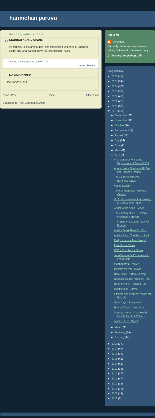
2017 (115, 348)
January (120, 337)
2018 (115, 343)
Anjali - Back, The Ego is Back (132, 235)
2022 (115, 96)
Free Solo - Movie (124, 245)
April (118, 155)
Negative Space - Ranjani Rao (132, 278)
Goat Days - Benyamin (127, 302)
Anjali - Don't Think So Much (130, 230)
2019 (115, 111)
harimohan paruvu (33, 18)
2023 (115, 91)
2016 (115, 353)
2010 (115, 383)
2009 (115, 388)
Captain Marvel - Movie (127, 269)
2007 (115, 398)
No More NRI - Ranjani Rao (130, 283)
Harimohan (118, 42)
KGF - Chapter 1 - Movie (128, 250)
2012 (115, 373)
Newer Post (9, 95)
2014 (115, 363)
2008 (115, 393)
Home (51, 95)
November (121, 120)
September (121, 130)
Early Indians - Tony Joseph (130, 240)
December (121, 115)
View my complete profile (126, 55)
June (118, 145)
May (117, 150)
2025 (115, 81)
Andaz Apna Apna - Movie (129, 208)
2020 (115, 106)
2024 (115, 86)
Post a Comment (17, 81)
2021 (115, 101)
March (119, 327)
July (117, 140)
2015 (115, 358)
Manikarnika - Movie (126, 288)
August (119, 135)
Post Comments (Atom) (32, 102)
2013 (115, 368)
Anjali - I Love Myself (126, 321)
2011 (115, 378)
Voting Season (122, 185)
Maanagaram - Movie (126, 264)
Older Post (92, 95)
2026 (115, 76)
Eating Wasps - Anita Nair (129, 307)
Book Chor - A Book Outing (130, 274)
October (120, 125)
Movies (91, 65)
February (120, 332)
